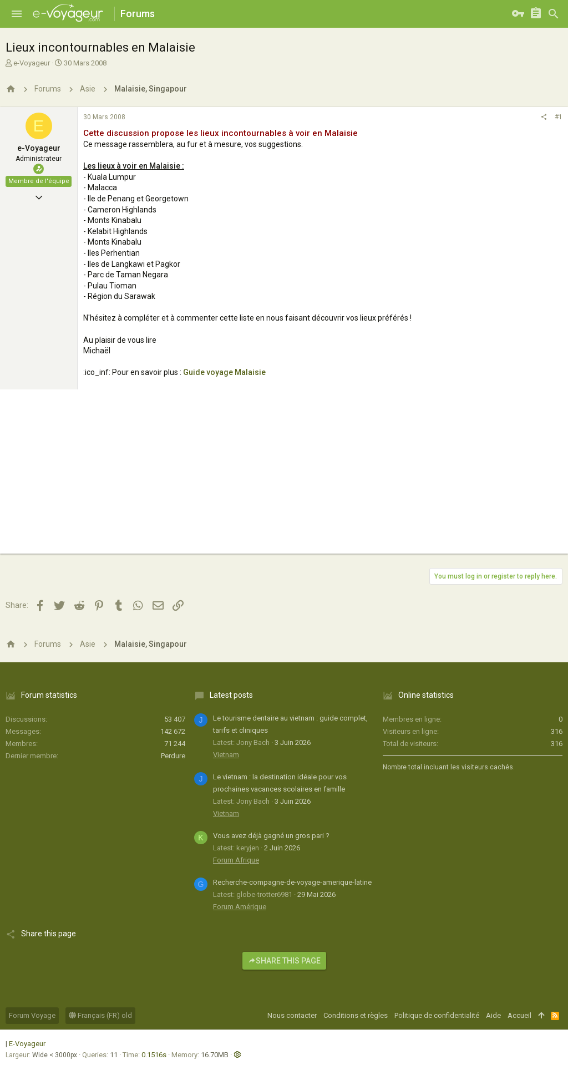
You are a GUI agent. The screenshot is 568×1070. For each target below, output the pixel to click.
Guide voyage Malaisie (224, 372)
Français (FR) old (100, 1015)
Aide (493, 1015)
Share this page (284, 960)
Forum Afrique (236, 860)
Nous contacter (292, 1015)
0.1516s (153, 1055)
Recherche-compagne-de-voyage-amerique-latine (292, 882)
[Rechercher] (553, 14)
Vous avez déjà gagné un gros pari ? (271, 835)
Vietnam (226, 754)
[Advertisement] (284, 476)
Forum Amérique (239, 906)
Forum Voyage (32, 1015)
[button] (17, 14)
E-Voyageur (27, 1043)
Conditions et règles (355, 1015)
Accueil (519, 1015)
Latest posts (231, 695)
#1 (558, 117)
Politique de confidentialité (436, 1015)
